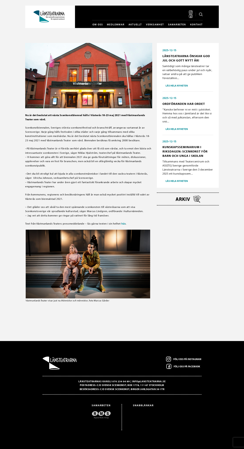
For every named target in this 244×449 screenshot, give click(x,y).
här (123, 223)
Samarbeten (177, 24)
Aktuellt (135, 24)
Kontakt (196, 24)
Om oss (97, 24)
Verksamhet (155, 24)
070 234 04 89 (121, 381)
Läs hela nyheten (177, 85)
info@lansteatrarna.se (149, 381)
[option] (78, 415)
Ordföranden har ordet (183, 104)
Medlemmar (115, 24)
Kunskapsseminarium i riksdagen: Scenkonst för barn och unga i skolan (185, 151)
